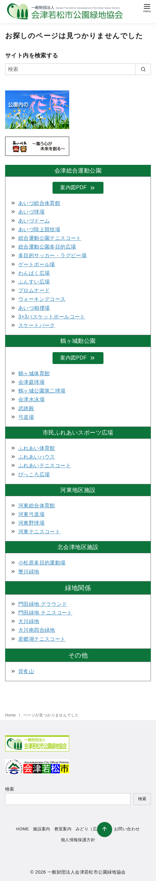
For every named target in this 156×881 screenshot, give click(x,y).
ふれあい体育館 (36, 448)
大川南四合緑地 (36, 630)
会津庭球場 (31, 382)
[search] (143, 69)
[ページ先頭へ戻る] (104, 829)
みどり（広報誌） (93, 828)
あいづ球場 (31, 212)
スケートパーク (36, 325)
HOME (22, 828)
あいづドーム (34, 221)
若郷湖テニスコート (42, 639)
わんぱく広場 (34, 273)
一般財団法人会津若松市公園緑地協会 (86, 872)
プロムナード (34, 290)
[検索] (78, 69)
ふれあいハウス (36, 457)
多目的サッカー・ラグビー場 (52, 255)
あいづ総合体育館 (39, 203)
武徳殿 (26, 408)
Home (11, 715)
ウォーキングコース (42, 299)
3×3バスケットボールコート (51, 316)
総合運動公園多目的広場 (47, 247)
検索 (9, 789)
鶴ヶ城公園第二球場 (42, 391)
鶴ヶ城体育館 (34, 373)
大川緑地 (28, 621)
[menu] (147, 7)
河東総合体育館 (36, 505)
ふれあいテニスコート (44, 465)
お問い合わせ (127, 828)
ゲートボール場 (36, 264)
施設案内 (41, 828)
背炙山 (26, 671)
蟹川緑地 (28, 571)
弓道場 (26, 417)
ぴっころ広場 (34, 474)
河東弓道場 (31, 514)
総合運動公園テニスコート (49, 238)
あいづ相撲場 (34, 308)
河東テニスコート (39, 531)
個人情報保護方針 (78, 839)
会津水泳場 (31, 399)
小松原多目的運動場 (42, 562)
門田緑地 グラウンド (42, 604)
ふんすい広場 (34, 281)
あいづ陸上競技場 (39, 229)
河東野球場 (31, 523)
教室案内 (63, 828)
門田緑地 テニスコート (45, 612)
